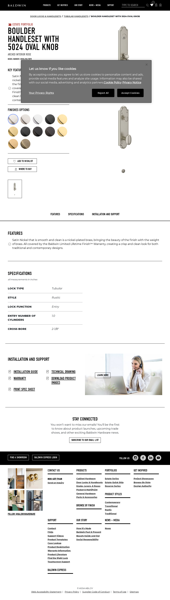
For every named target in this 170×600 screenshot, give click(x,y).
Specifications (76, 214)
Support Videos (56, 536)
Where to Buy (23, 169)
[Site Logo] (17, 5)
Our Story (78, 5)
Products (47, 5)
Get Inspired (62, 5)
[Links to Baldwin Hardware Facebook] (143, 458)
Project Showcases (144, 478)
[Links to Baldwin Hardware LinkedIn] (151, 458)
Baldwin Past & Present (88, 532)
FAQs (50, 532)
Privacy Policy (72, 592)
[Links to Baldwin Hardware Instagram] (135, 458)
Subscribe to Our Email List (85, 440)
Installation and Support (106, 214)
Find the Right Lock (58, 558)
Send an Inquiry (56, 483)
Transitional (111, 506)
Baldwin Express (57, 570)
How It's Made (83, 528)
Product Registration (59, 547)
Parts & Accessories (86, 497)
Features (55, 214)
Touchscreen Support (59, 562)
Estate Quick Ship (114, 482)
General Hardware (86, 493)
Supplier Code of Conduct (96, 592)
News (108, 528)
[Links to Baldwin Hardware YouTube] (158, 458)
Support (110, 5)
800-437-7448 (55, 479)
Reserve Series (113, 486)
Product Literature (57, 554)
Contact (52, 528)
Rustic (108, 510)
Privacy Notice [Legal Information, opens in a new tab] (131, 82)
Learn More (102, 375)
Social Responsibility (87, 539)
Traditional (111, 513)
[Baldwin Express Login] (160, 5)
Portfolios (111, 470)
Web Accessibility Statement (46, 592)
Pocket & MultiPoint (86, 489)
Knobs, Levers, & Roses (88, 486)
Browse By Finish (85, 505)
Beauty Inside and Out (88, 536)
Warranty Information (59, 550)
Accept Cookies (130, 93)
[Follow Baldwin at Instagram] (25, 514)
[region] (86, 81)
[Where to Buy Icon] (156, 5)
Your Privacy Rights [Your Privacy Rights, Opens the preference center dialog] (41, 92)
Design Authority (142, 486)
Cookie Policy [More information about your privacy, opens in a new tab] (113, 82)
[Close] (147, 64)
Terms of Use (119, 592)
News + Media (95, 5)
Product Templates (58, 539)
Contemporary (112, 502)
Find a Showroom (18, 457)
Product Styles (113, 494)
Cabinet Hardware (86, 478)
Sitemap (134, 592)
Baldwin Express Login (45, 457)
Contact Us (54, 470)
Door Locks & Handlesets (89, 482)
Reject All (103, 93)
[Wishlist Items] (152, 5)
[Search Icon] (147, 5)
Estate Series (112, 478)
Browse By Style (142, 482)
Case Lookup (54, 543)
